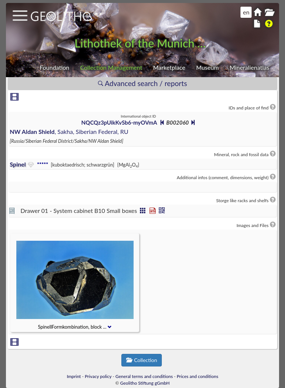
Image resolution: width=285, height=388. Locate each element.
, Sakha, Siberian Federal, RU (69, 131)
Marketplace (169, 67)
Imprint (74, 376)
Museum (207, 67)
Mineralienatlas (249, 67)
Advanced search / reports (142, 83)
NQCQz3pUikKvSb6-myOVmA (119, 122)
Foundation (54, 67)
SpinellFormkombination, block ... (75, 327)
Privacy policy (98, 376)
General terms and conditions (144, 376)
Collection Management (111, 67)
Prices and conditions (197, 376)
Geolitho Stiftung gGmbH (145, 383)
